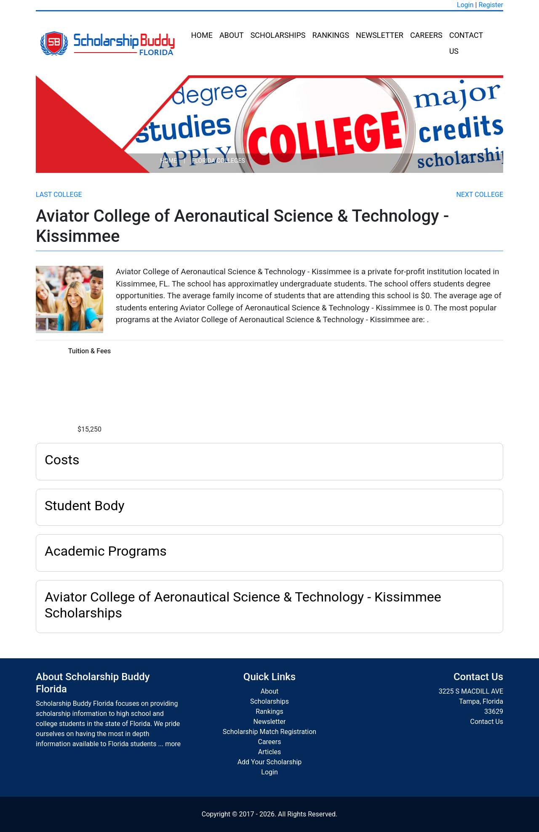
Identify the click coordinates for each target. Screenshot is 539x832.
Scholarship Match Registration (269, 732)
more (173, 744)
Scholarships (278, 35)
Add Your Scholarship (269, 762)
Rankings (330, 35)
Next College (479, 195)
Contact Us (466, 43)
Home (202, 35)
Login (465, 5)
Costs (62, 460)
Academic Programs (106, 551)
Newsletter (379, 35)
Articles (269, 752)
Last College (59, 195)
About (231, 35)
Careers (426, 35)
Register (490, 5)
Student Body (85, 506)
